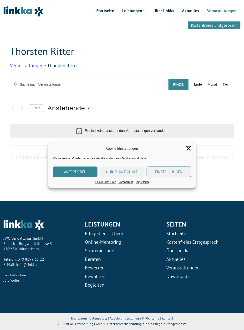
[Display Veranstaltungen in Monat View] (212, 84)
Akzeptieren (75, 172)
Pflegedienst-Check (104, 233)
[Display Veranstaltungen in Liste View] (198, 84)
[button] (188, 148)
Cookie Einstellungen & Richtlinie (135, 318)
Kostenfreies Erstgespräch (214, 25)
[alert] (122, 131)
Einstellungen (169, 172)
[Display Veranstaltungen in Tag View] (225, 84)
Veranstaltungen (221, 10)
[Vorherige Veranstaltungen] (13, 108)
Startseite (105, 10)
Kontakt (167, 318)
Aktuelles (190, 10)
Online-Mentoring (103, 242)
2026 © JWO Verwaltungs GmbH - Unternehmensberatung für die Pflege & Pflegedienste (122, 323)
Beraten (93, 259)
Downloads (177, 276)
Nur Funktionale (122, 172)
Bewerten (95, 268)
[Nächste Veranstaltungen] (22, 108)
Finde (178, 84)
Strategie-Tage (99, 251)
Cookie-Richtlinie (105, 182)
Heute (36, 108)
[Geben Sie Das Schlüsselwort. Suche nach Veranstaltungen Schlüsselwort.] (88, 84)
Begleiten (94, 285)
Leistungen (133, 10)
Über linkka (163, 10)
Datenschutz (125, 182)
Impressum (142, 182)
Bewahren (95, 276)
